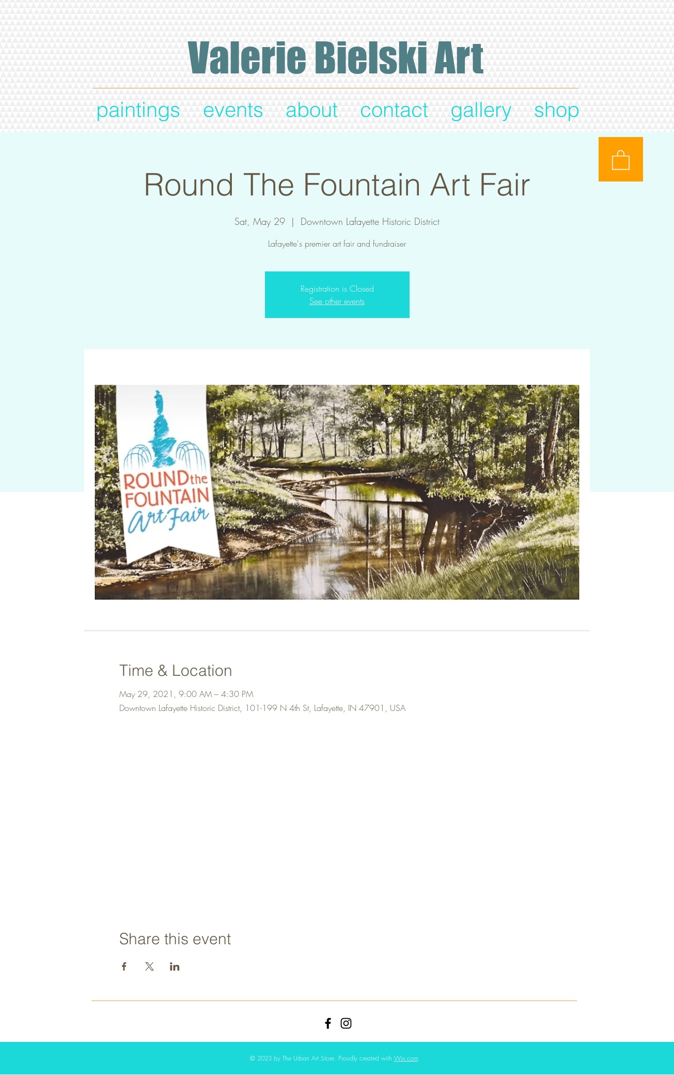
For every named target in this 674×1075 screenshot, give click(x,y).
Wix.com (406, 1058)
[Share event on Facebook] (124, 966)
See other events (337, 301)
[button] (621, 159)
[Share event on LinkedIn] (175, 966)
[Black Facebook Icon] (328, 1023)
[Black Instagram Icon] (346, 1023)
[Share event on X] (149, 966)
